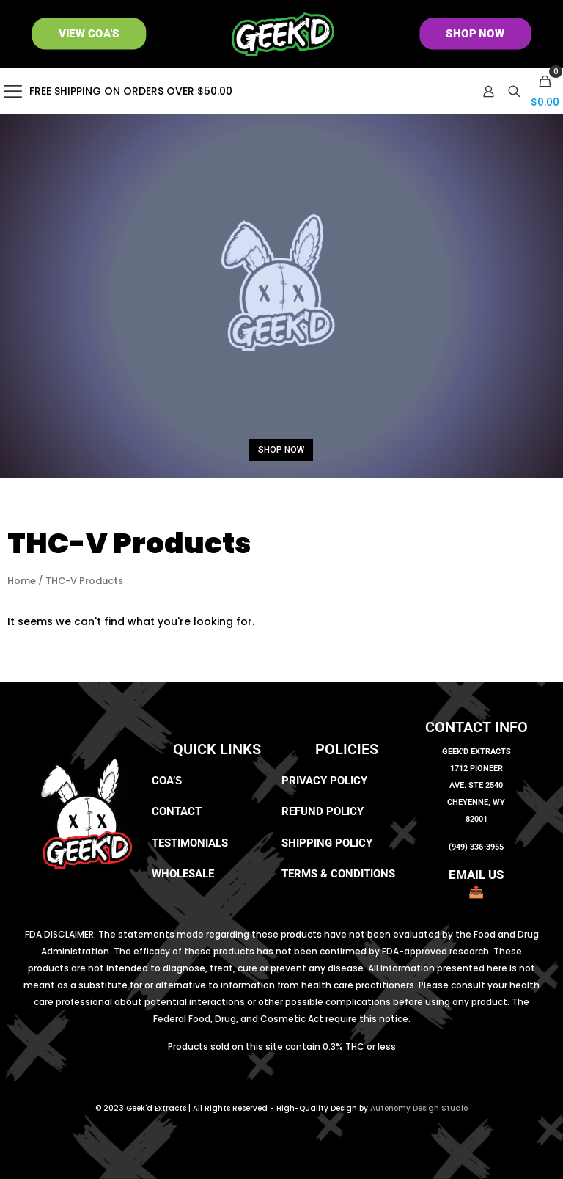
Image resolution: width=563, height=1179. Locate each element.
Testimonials (190, 843)
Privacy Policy (324, 780)
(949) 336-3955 (476, 847)
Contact (177, 811)
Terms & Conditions (338, 873)
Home (21, 581)
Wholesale (183, 873)
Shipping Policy (327, 843)
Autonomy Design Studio (419, 1108)
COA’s (167, 780)
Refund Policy (323, 811)
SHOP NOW (281, 450)
